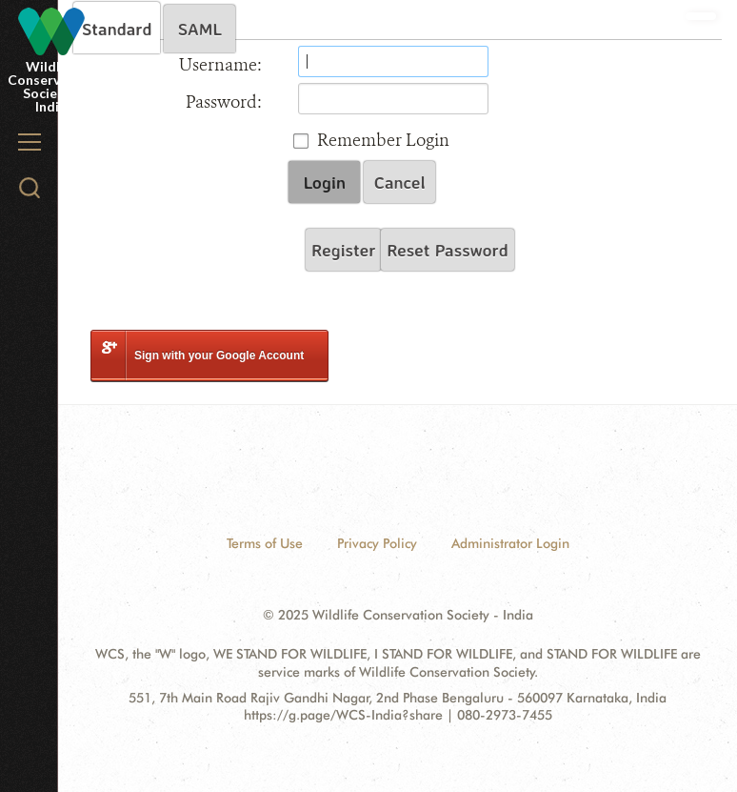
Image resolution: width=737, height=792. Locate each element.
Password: (224, 102)
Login (325, 182)
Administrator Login (510, 543)
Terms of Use (265, 543)
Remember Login (383, 140)
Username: (220, 64)
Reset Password (447, 249)
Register (343, 249)
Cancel (400, 182)
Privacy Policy (377, 543)
